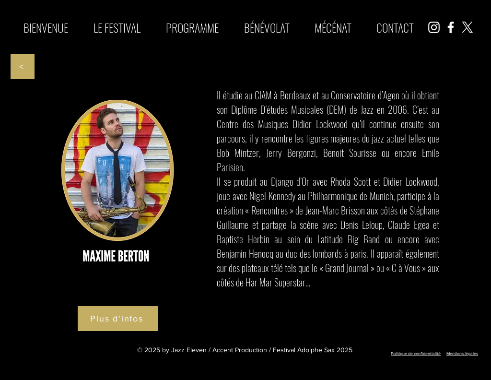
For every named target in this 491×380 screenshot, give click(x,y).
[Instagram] (434, 27)
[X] (467, 27)
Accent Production (239, 350)
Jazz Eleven (189, 350)
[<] (23, 66)
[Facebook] (450, 27)
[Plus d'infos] (118, 318)
